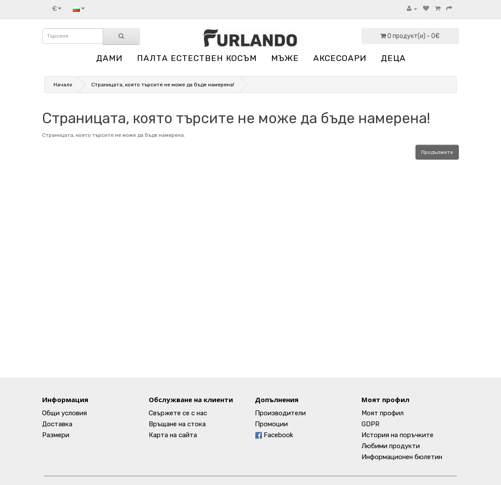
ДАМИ (109, 58)
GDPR (370, 424)
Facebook (274, 435)
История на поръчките (397, 435)
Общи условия (64, 413)
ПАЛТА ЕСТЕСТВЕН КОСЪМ (197, 58)
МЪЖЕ (285, 58)
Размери (55, 435)
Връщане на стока (177, 424)
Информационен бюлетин (401, 457)
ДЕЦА (393, 58)
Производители (280, 413)
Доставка (57, 424)
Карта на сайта (173, 435)
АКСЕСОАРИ (339, 58)
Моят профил (382, 413)
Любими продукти (390, 446)
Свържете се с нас (178, 413)
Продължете (437, 152)
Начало (63, 85)
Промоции (271, 424)
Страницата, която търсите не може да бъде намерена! (162, 85)
